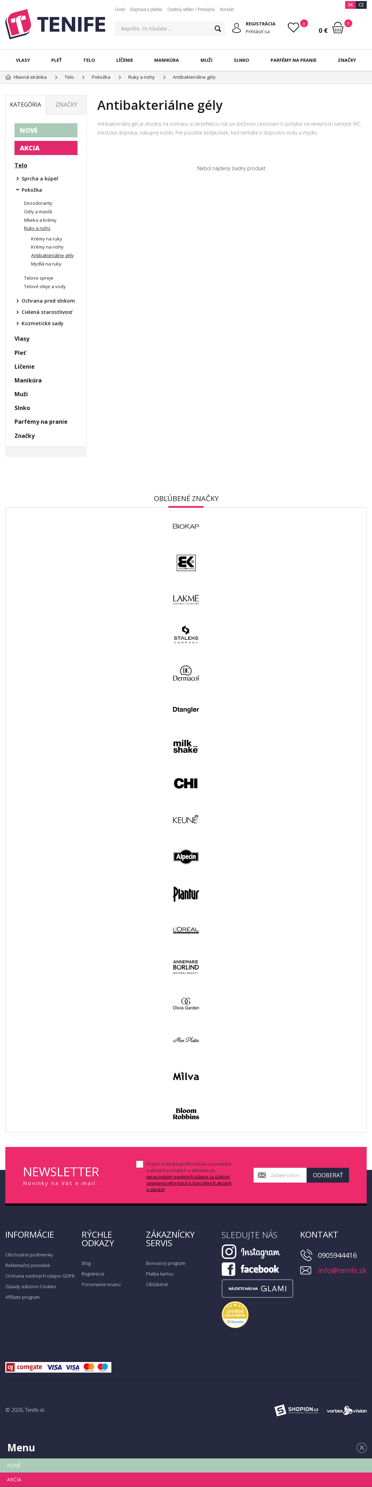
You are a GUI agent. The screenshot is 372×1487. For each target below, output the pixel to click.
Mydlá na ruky (46, 264)
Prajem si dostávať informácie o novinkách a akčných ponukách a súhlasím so (189, 1176)
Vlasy (23, 60)
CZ (361, 5)
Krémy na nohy (47, 247)
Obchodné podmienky (29, 1254)
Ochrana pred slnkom (48, 300)
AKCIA (30, 148)
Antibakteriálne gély (52, 255)
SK (350, 5)
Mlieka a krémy (40, 220)
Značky (347, 60)
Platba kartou (160, 1274)
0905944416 (337, 1255)
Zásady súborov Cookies (30, 1286)
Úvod (120, 9)
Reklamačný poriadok (27, 1265)
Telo (89, 60)
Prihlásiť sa (258, 31)
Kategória (25, 104)
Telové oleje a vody (45, 286)
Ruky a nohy (37, 228)
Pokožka (32, 189)
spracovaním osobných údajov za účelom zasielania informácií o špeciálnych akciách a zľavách (189, 1183)
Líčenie (124, 60)
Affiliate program (22, 1297)
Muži (206, 60)
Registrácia (93, 1274)
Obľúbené (157, 1284)
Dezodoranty (38, 203)
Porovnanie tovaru (101, 1284)
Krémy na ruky (46, 239)
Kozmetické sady (43, 323)
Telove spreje (38, 278)
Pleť (56, 60)
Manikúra (166, 60)
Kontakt (227, 9)
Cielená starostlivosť (47, 312)
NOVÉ (28, 130)
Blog (86, 1263)
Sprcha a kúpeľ (40, 178)
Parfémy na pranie (293, 60)
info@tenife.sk (342, 1270)
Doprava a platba (146, 9)
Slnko (241, 60)
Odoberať (328, 1175)
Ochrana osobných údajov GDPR (40, 1276)
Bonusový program (165, 1263)
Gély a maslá (38, 211)
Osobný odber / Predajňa (191, 9)
